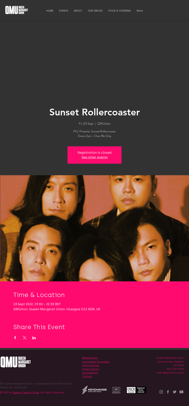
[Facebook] (167, 391)
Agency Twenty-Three (26, 392)
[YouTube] (181, 391)
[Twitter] (174, 391)
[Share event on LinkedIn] (34, 337)
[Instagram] (161, 391)
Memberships (90, 358)
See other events (95, 157)
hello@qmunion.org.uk (170, 372)
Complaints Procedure (96, 361)
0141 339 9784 (175, 369)
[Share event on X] (24, 337)
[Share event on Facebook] (15, 337)
